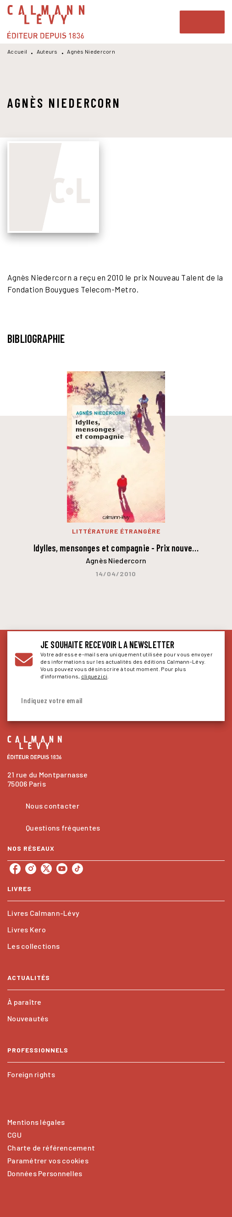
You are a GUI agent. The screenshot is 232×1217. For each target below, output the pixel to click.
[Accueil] (45, 22)
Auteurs (47, 51)
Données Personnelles (44, 1173)
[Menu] (202, 22)
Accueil (17, 51)
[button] (116, 913)
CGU (14, 1134)
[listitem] (15, 868)
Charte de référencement (51, 1147)
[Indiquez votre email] (104, 701)
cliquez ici (94, 676)
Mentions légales (36, 1122)
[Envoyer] (206, 700)
